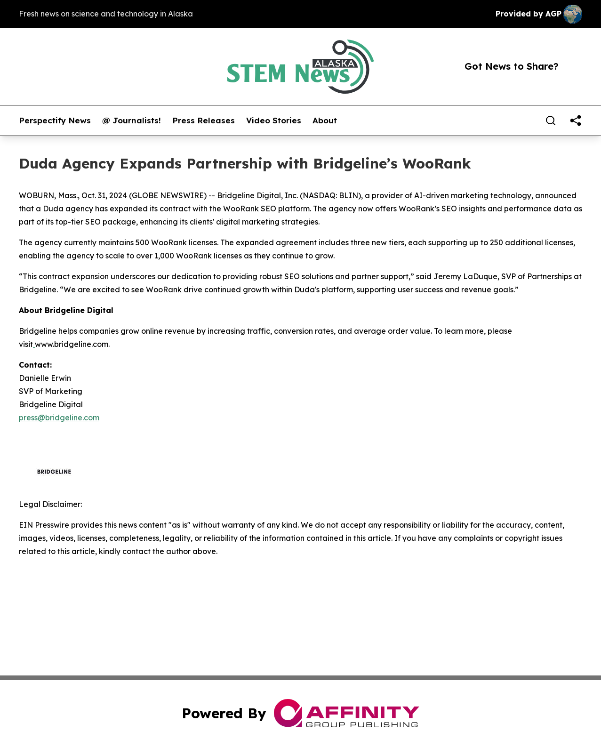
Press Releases (203, 120)
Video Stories (273, 120)
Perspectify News (55, 120)
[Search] (550, 120)
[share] (575, 120)
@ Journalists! (131, 120)
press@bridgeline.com (59, 417)
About (325, 120)
